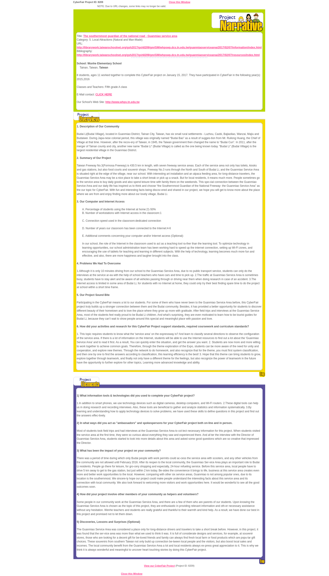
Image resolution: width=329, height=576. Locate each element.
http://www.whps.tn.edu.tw (122, 102)
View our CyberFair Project (159, 565)
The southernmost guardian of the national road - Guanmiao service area (130, 36)
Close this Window (179, 2)
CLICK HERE (104, 94)
